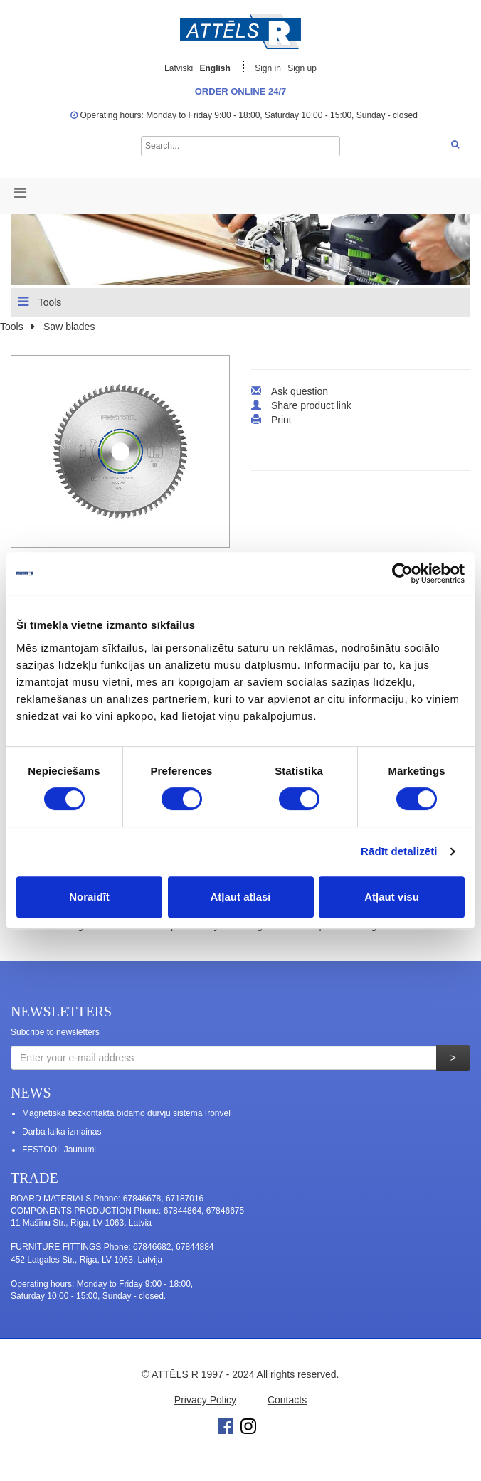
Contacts (287, 1400)
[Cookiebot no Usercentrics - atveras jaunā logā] (402, 573)
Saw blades (69, 326)
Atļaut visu (391, 897)
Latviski (178, 68)
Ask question (299, 391)
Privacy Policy (205, 1400)
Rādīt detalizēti (399, 851)
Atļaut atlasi (240, 897)
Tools (39, 301)
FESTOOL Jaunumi (59, 1149)
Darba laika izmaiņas (61, 1132)
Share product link (311, 405)
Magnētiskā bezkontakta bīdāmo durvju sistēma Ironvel (126, 1113)
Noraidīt (89, 897)
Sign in (269, 68)
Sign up (302, 68)
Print (281, 419)
